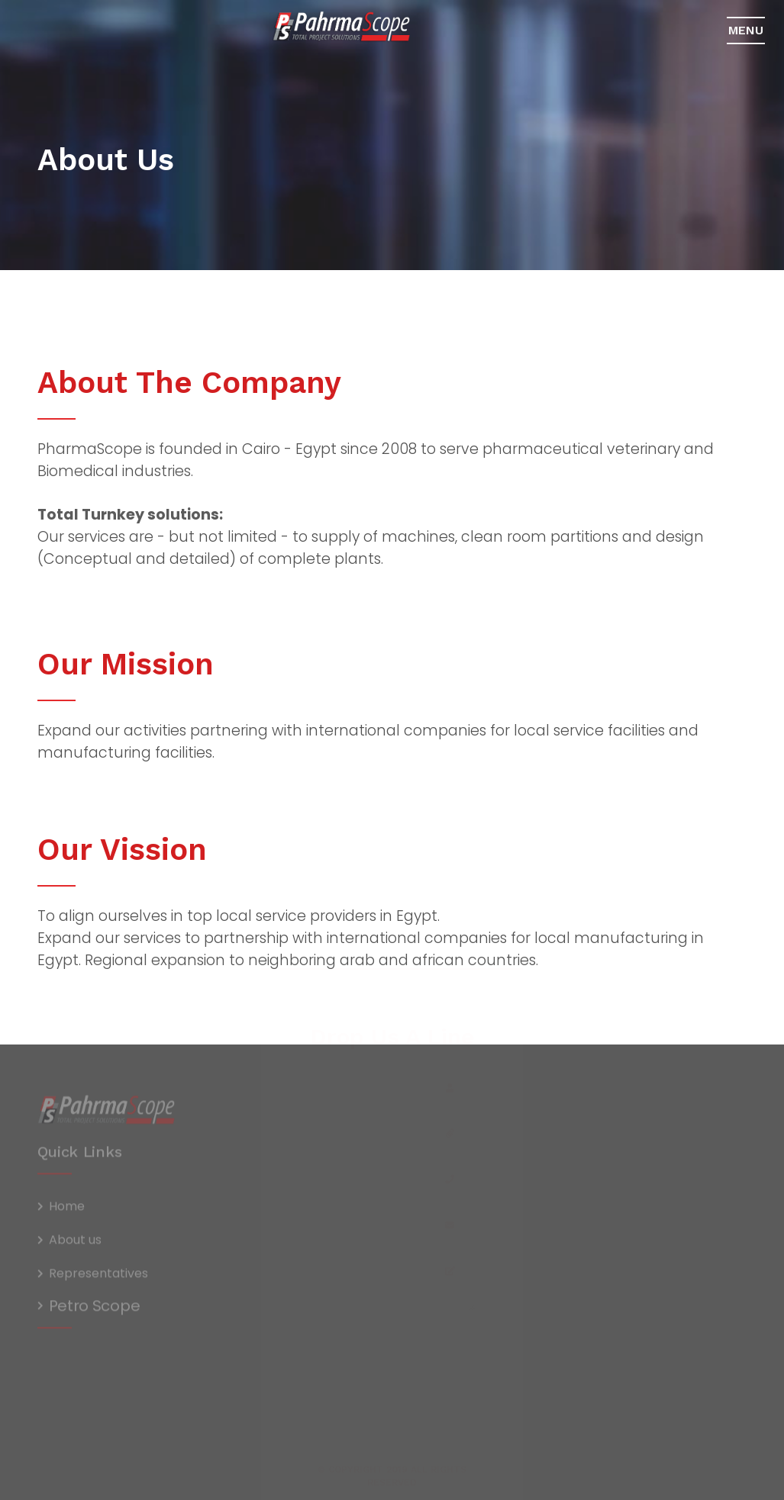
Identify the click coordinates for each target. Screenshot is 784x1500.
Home (67, 1210)
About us (75, 1244)
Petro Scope (94, 1309)
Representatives (98, 1277)
